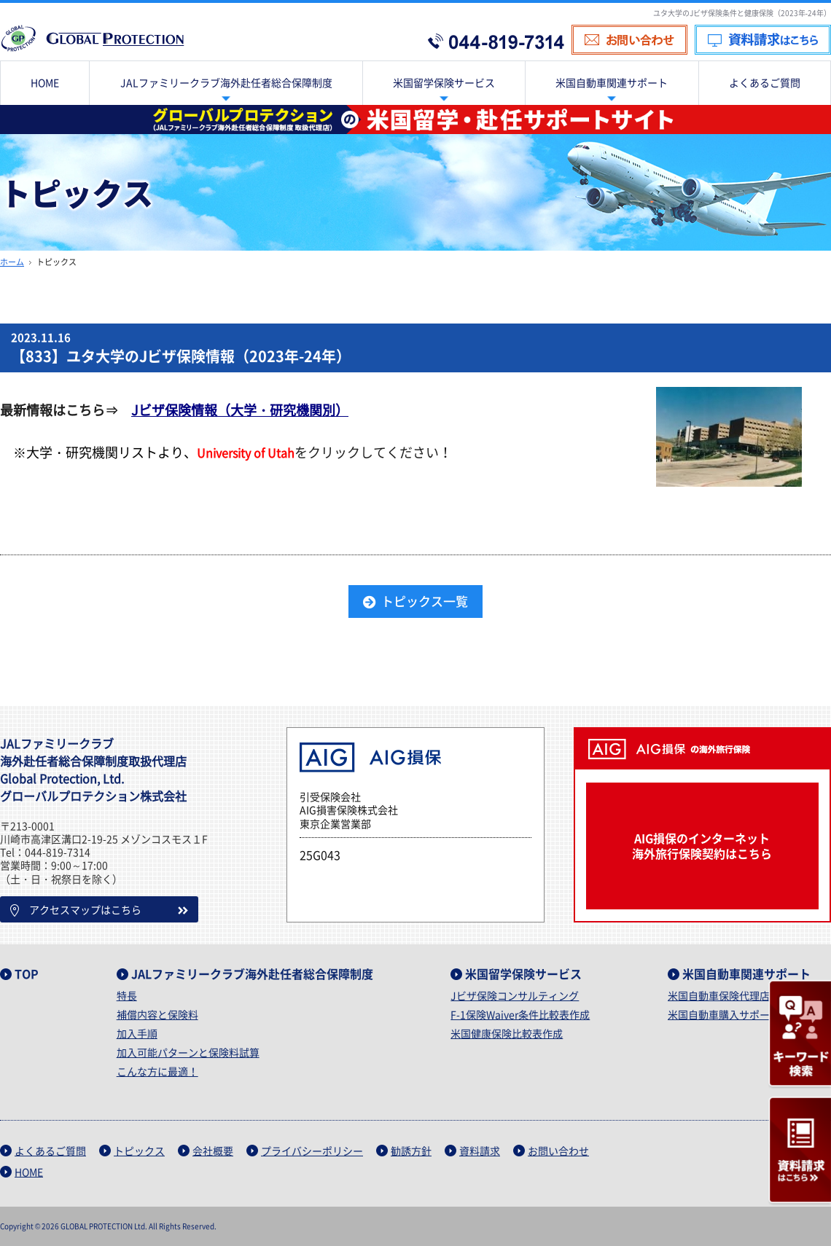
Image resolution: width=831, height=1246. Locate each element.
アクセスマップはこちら (75, 909)
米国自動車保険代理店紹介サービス (749, 995)
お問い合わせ (558, 1150)
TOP (27, 973)
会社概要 (212, 1150)
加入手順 (137, 1033)
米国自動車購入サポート (724, 1014)
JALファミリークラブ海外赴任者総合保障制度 (252, 973)
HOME (29, 1171)
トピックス (139, 1150)
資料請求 (479, 1150)
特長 (127, 995)
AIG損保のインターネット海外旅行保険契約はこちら (702, 845)
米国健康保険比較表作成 (506, 1033)
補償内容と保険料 (157, 1014)
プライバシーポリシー (312, 1150)
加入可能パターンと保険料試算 (188, 1052)
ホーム (12, 262)
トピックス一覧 (424, 601)
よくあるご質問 (50, 1150)
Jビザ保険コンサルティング (514, 995)
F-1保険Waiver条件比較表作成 (520, 1014)
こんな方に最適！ (157, 1071)
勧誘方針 (411, 1150)
